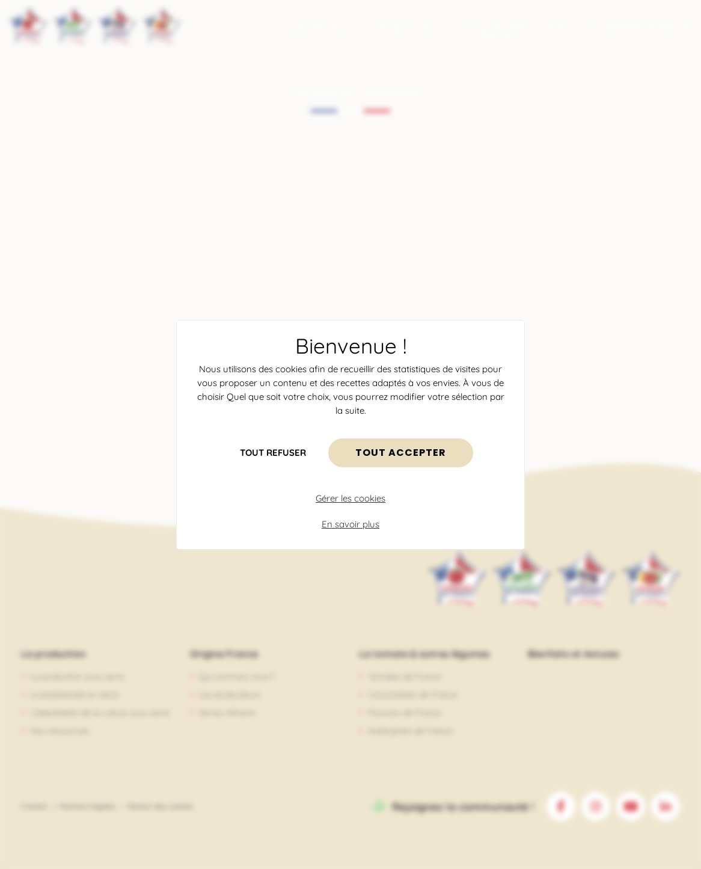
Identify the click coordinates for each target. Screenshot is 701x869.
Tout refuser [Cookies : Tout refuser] (273, 452)
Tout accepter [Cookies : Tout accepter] (400, 452)
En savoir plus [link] (350, 524)
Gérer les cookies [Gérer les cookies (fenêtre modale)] (350, 498)
